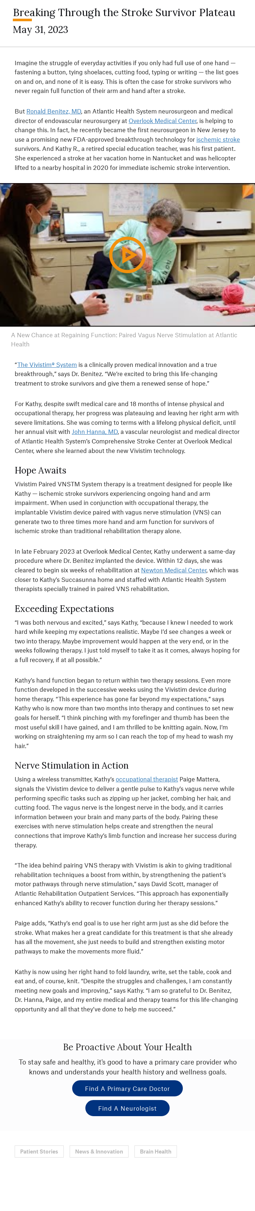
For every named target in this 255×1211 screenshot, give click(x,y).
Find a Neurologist (127, 1108)
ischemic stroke (218, 139)
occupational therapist (147, 779)
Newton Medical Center (173, 569)
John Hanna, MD (95, 431)
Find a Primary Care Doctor (127, 1088)
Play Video (132, 269)
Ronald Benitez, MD (53, 111)
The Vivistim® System (47, 364)
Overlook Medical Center (162, 120)
